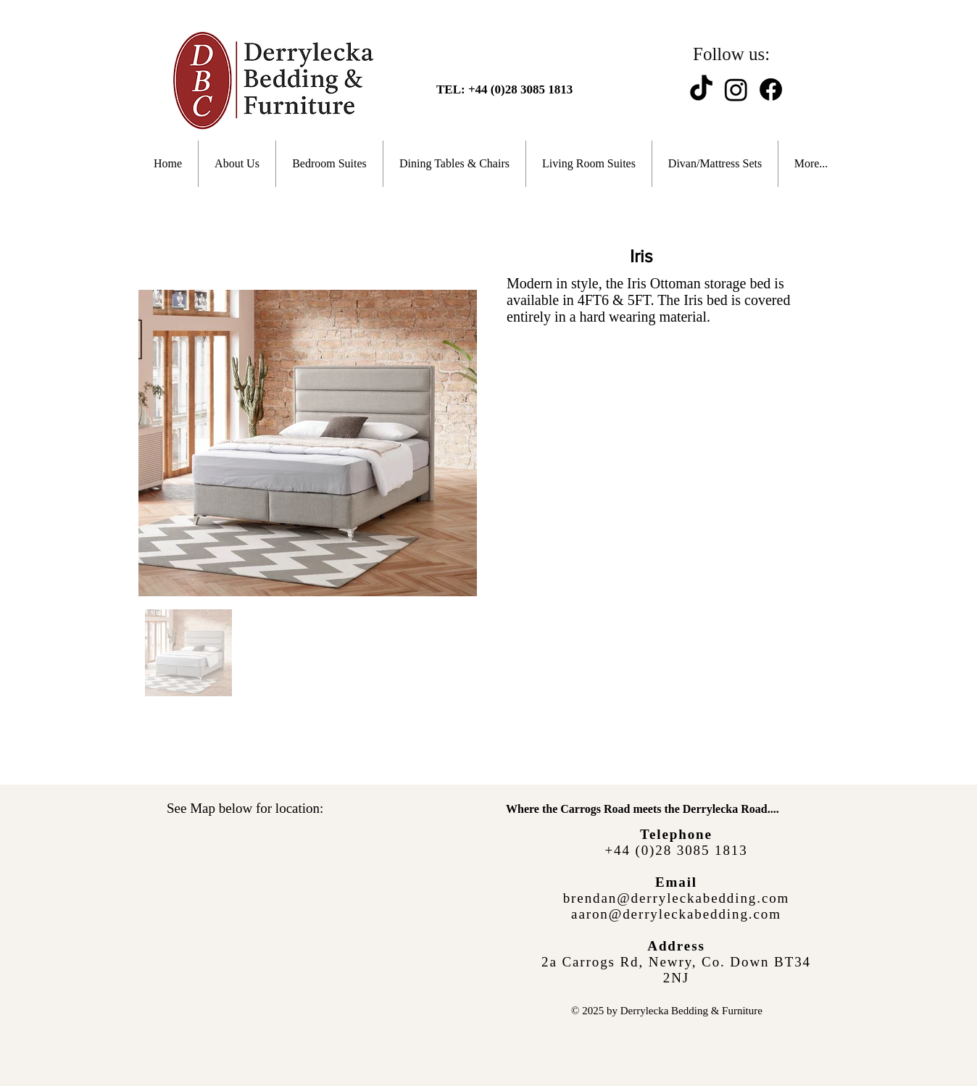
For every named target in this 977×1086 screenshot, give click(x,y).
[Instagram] (736, 89)
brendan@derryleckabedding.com (676, 898)
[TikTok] (701, 89)
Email (676, 882)
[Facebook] (771, 89)
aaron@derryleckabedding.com (676, 914)
